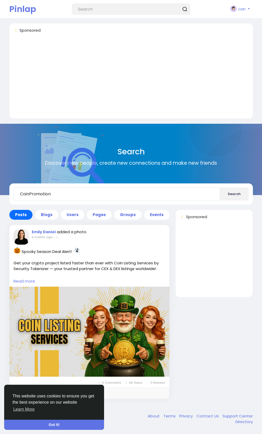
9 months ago (42, 237)
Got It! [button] (54, 425)
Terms (170, 416)
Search (234, 193)
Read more (24, 281)
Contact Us (208, 416)
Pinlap (22, 9)
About (154, 416)
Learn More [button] (24, 409)
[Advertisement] (131, 78)
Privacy (186, 416)
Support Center (237, 416)
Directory (244, 421)
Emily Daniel (44, 232)
